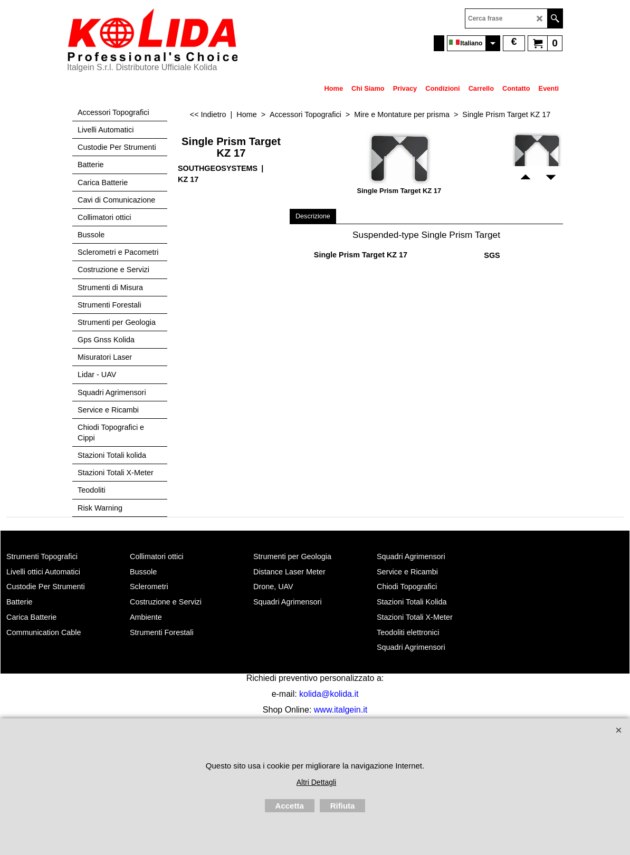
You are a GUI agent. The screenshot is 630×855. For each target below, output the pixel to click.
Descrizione (312, 216)
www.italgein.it (340, 709)
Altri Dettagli (316, 782)
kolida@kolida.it (328, 693)
